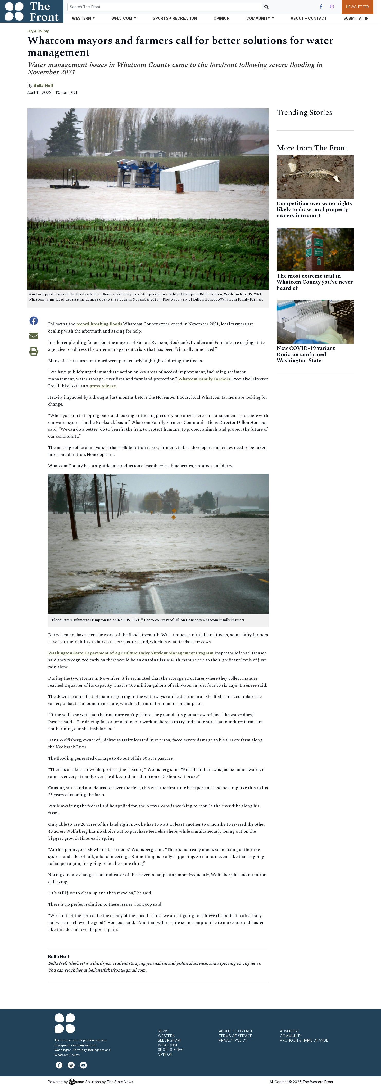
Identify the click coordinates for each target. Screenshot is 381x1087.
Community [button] (258, 18)
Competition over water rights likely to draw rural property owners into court (314, 210)
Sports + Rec (171, 1049)
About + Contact (309, 18)
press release (120, 385)
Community (291, 1035)
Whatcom (167, 1045)
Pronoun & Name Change (304, 1040)
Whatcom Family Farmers (205, 378)
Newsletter (357, 7)
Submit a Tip (356, 18)
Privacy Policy (233, 1040)
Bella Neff (44, 85)
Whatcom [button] (122, 18)
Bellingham (169, 1040)
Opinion (222, 18)
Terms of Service (235, 1035)
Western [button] (82, 18)
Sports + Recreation (175, 18)
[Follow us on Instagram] (332, 6)
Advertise (289, 1031)
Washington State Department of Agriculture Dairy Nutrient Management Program (134, 653)
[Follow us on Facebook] (321, 6)
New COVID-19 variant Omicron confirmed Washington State (306, 354)
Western (166, 1035)
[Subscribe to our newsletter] (83, 1067)
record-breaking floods (100, 324)
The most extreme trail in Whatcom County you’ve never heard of (315, 282)
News (163, 1031)
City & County (38, 31)
